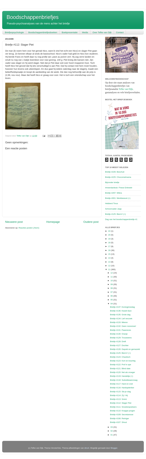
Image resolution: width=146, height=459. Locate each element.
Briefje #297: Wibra (113, 193)
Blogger (114, 448)
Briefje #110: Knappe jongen (122, 411)
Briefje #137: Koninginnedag (122, 307)
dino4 (86, 448)
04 (112, 304)
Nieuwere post (14, 221)
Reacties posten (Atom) (29, 228)
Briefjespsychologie (14, 32)
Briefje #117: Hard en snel (121, 384)
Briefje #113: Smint (118, 399)
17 (109, 246)
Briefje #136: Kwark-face (121, 311)
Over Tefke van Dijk (102, 32)
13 (109, 262)
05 (112, 300)
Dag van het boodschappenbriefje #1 (121, 219)
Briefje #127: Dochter (119, 345)
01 (112, 435)
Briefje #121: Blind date (120, 368)
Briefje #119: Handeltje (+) (121, 376)
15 (109, 254)
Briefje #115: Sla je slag (120, 391)
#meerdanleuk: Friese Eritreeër (118, 188)
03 (112, 427)
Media (85, 32)
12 (109, 266)
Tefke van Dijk (126, 89)
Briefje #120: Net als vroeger (122, 372)
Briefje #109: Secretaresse (121, 414)
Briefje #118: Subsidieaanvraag (124, 380)
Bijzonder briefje (112, 182)
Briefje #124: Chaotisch (120, 357)
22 (109, 231)
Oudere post (91, 221)
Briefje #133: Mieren (119, 322)
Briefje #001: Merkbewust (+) (117, 198)
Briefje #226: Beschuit (114, 172)
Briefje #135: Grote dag (120, 314)
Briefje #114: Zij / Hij (119, 395)
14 (109, 258)
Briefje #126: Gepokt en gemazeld (125, 349)
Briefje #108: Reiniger (119, 418)
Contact (120, 32)
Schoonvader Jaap (113, 209)
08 (112, 288)
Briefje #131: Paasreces (120, 330)
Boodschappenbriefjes (33, 17)
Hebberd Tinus (111, 203)
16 (109, 250)
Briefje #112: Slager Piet (120, 403)
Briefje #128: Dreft (118, 341)
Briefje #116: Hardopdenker (122, 388)
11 (109, 269)
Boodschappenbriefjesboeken (42, 32)
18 (109, 242)
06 (112, 296)
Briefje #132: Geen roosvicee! (123, 326)
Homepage (53, 221)
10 (112, 280)
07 (112, 292)
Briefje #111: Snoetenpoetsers (123, 407)
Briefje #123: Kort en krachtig (122, 361)
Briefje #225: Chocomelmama (118, 177)
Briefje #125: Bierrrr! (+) (115, 214)
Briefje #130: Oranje (119, 334)
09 (112, 284)
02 (112, 431)
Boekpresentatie (70, 32)
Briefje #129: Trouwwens (121, 338)
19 (109, 239)
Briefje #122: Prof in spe (120, 364)
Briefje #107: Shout (118, 422)
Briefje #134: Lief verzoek (121, 318)
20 (109, 235)
